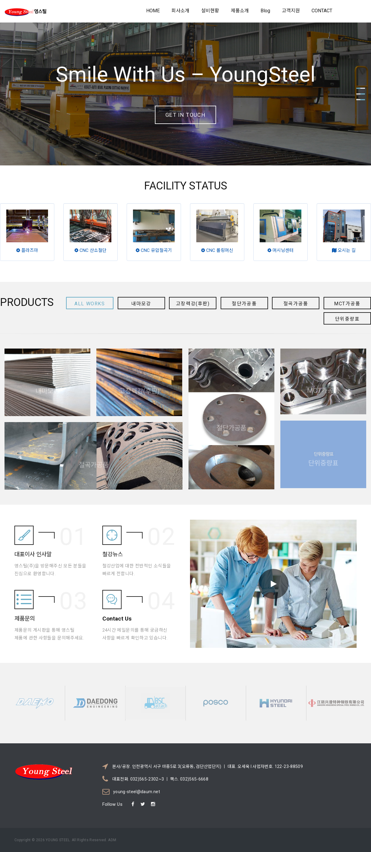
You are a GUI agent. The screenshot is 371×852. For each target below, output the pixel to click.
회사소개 (180, 11)
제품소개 (240, 11)
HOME (153, 11)
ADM (111, 840)
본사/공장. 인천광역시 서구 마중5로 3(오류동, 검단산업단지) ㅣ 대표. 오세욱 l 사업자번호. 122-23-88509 (207, 766)
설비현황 (210, 11)
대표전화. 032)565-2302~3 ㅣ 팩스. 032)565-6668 (160, 779)
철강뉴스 (112, 542)
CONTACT (322, 11)
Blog (265, 11)
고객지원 (291, 11)
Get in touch (185, 115)
